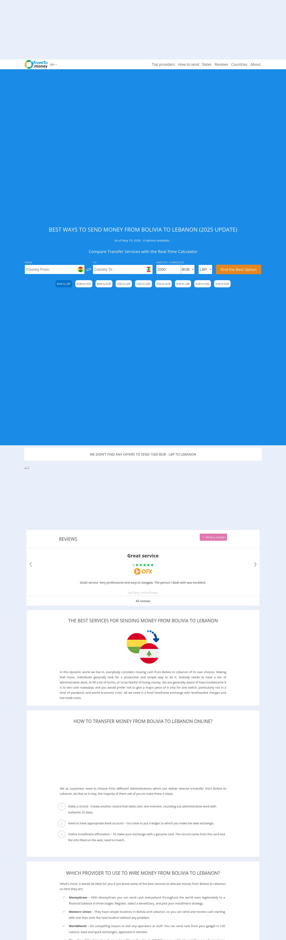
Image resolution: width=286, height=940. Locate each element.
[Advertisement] (143, 28)
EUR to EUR (222, 284)
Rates (206, 64)
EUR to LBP (183, 284)
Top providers (163, 64)
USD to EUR (163, 284)
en (53, 64)
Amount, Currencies (170, 262)
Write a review (213, 537)
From (28, 262)
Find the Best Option (238, 269)
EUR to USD (203, 284)
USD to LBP (123, 284)
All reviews (143, 601)
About (255, 64)
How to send (188, 64)
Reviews (221, 64)
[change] (88, 269)
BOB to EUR (104, 284)
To (94, 262)
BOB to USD (84, 284)
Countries (239, 64)
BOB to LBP (64, 284)
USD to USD (143, 284)
